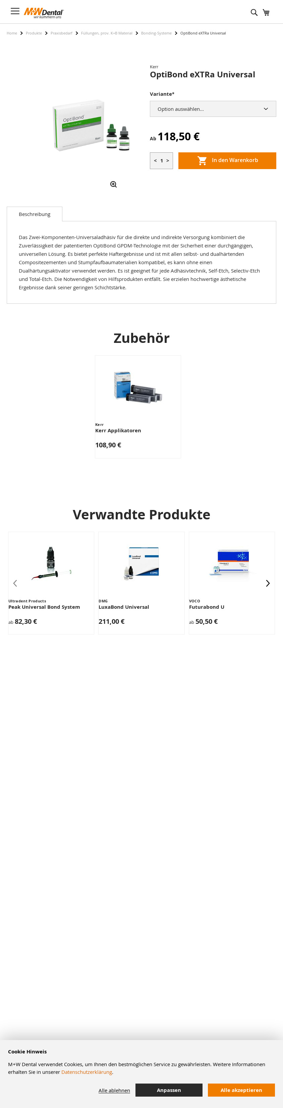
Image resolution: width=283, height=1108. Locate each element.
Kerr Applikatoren (118, 430)
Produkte (34, 32)
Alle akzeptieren (241, 1090)
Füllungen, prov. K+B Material (106, 32)
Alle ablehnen (114, 1090)
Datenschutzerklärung (86, 1071)
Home (12, 32)
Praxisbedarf (61, 32)
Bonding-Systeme (156, 32)
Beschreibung (34, 214)
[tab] (34, 214)
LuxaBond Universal (124, 606)
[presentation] (268, 583)
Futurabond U (206, 606)
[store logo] (44, 13)
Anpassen (169, 1090)
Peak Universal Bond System (44, 606)
